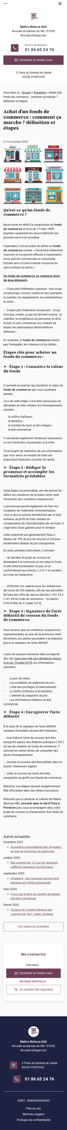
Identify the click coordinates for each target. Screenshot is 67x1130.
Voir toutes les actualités (33, 926)
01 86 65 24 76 (39, 49)
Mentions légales (33, 1114)
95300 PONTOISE (33, 75)
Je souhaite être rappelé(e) (33, 989)
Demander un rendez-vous (33, 60)
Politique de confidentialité (33, 1120)
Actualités (40, 92)
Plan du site (33, 1108)
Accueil (26, 92)
